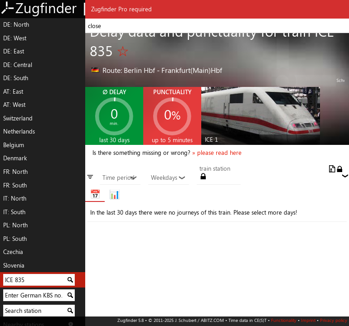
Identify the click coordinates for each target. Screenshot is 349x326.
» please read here (217, 153)
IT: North (14, 198)
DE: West (14, 38)
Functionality (283, 320)
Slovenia (13, 265)
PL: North (15, 225)
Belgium (13, 145)
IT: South (14, 212)
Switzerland (18, 118)
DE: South (15, 78)
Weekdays (168, 178)
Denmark (15, 158)
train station (214, 169)
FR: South (15, 185)
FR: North (15, 172)
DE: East (13, 51)
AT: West (14, 105)
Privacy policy (333, 320)
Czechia (13, 252)
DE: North (16, 24)
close (94, 26)
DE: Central (17, 65)
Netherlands (19, 131)
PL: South (15, 239)
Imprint (308, 320)
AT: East (13, 91)
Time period (119, 178)
